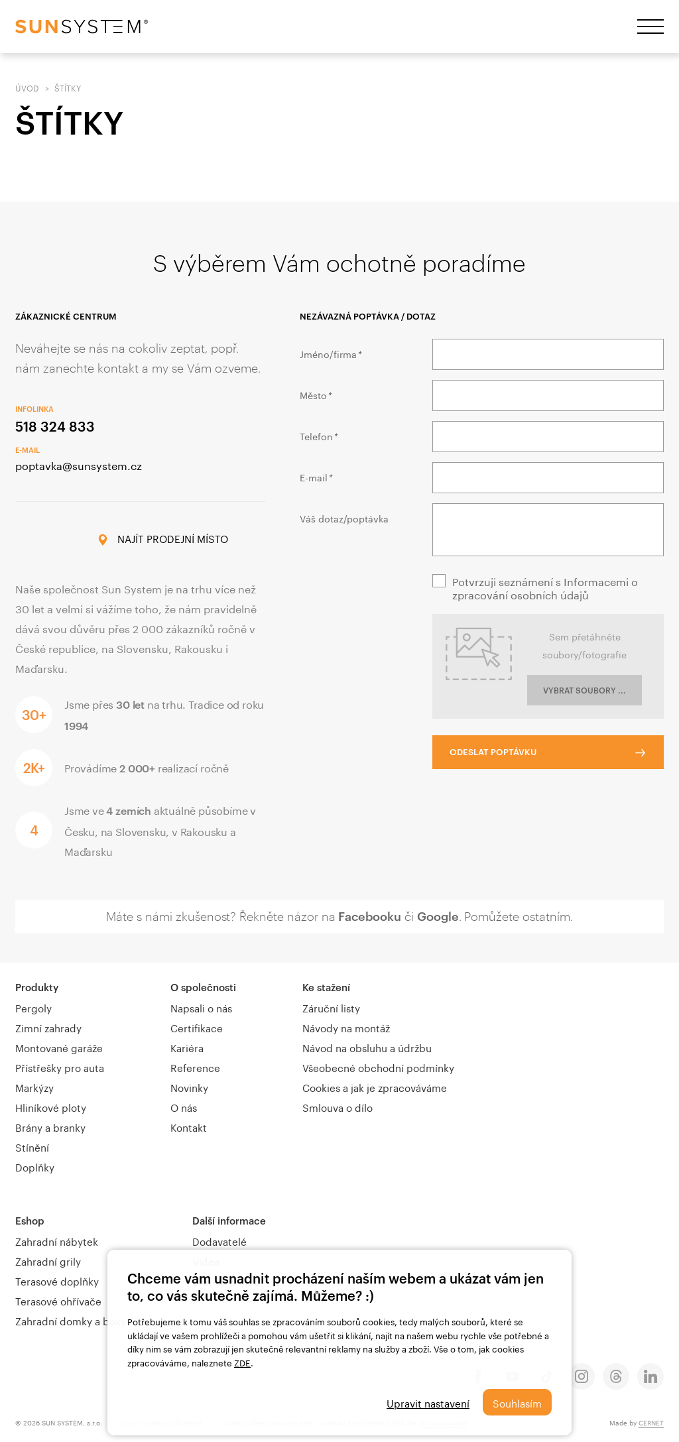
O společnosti (203, 987)
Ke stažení (326, 987)
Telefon (318, 435)
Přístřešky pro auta (59, 1067)
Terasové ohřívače (58, 1300)
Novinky (189, 1087)
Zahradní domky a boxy (70, 1320)
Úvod (27, 87)
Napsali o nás (201, 1007)
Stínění (32, 1146)
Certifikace (196, 1027)
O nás (183, 1106)
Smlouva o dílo (337, 1106)
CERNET (651, 1422)
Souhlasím (517, 1402)
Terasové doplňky (57, 1280)
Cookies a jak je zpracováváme (374, 1087)
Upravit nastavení (428, 1402)
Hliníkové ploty (50, 1106)
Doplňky (34, 1166)
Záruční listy (331, 1007)
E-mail (316, 476)
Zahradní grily (48, 1260)
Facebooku (369, 916)
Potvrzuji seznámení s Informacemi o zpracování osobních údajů (545, 587)
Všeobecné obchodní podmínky (378, 1067)
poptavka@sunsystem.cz (78, 464)
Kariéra (187, 1047)
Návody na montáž (346, 1027)
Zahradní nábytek (56, 1240)
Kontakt (188, 1126)
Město (315, 394)
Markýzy (34, 1087)
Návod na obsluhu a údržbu (367, 1047)
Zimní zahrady (48, 1027)
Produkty (36, 987)
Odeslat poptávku (493, 752)
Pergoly (33, 1007)
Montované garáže (59, 1047)
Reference (195, 1067)
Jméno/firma (330, 353)
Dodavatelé (219, 1240)
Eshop (29, 1221)
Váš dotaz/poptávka (344, 518)
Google (438, 916)
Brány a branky (50, 1126)
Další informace (229, 1221)
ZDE (242, 1361)
